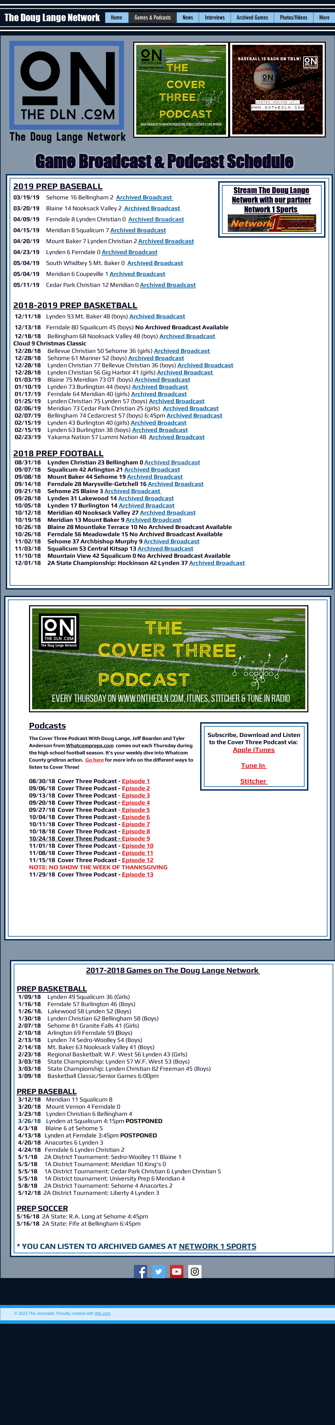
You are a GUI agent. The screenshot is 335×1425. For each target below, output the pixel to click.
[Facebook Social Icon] (140, 1271)
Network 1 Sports (271, 209)
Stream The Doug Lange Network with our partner (271, 194)
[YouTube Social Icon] (176, 1271)
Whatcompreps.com (90, 745)
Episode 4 (136, 802)
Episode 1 (136, 780)
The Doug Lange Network (52, 17)
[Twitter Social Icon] (158, 1271)
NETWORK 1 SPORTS (217, 1246)
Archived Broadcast (157, 316)
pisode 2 (138, 788)
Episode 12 (137, 859)
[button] (188, 17)
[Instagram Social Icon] (194, 1271)
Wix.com (103, 1313)
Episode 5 (135, 809)
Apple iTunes (254, 749)
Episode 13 (137, 874)
